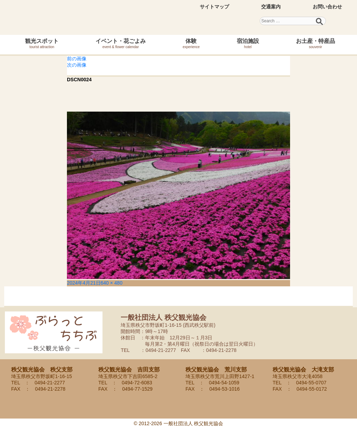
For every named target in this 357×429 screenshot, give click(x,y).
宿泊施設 (248, 43)
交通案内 (271, 6)
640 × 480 (112, 283)
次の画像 (76, 65)
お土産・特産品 (315, 43)
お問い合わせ (327, 6)
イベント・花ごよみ (121, 43)
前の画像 (76, 58)
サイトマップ (214, 6)
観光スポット (42, 43)
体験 (191, 43)
